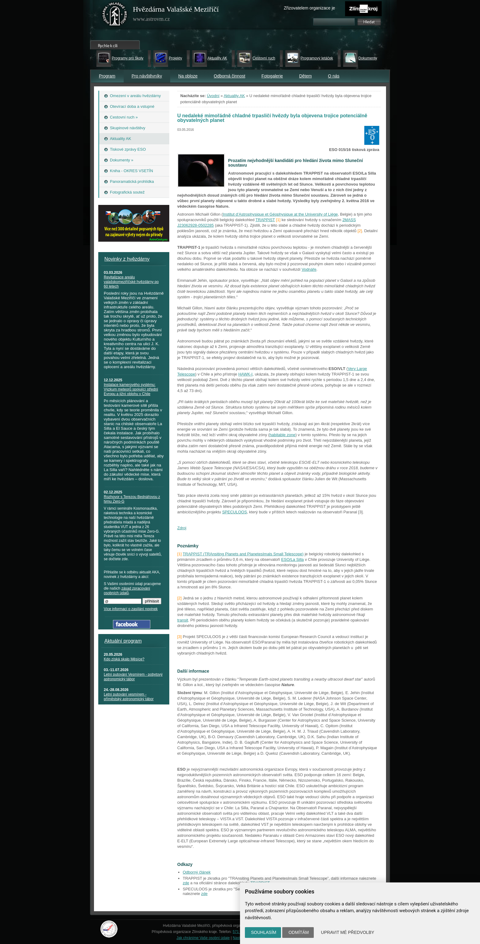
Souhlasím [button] (263, 932)
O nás (333, 76)
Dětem (305, 76)
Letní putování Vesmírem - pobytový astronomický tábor (133, 676)
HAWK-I (245, 374)
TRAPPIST (265, 219)
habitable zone (282, 434)
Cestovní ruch (264, 58)
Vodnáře (309, 269)
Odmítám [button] (298, 932)
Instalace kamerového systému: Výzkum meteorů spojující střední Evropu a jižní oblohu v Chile (131, 389)
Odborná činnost (229, 76)
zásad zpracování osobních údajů (127, 590)
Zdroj (181, 528)
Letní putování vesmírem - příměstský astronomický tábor (129, 696)
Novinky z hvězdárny (127, 259)
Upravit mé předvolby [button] (347, 932)
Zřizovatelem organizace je (309, 8)
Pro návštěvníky (147, 76)
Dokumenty (367, 58)
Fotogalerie (272, 76)
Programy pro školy (127, 58)
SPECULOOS (234, 512)
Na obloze (187, 76)
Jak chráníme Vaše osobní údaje (203, 938)
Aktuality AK (217, 58)
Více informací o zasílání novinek (131, 609)
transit (182, 620)
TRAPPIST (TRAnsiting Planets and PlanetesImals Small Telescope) (243, 554)
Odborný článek (197, 872)
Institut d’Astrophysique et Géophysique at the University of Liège (280, 214)
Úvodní (213, 95)
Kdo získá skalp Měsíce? (124, 659)
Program (107, 76)
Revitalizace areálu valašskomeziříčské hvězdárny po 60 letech (131, 282)
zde (186, 883)
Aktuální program (123, 641)
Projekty (175, 58)
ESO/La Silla (292, 559)
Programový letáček (317, 58)
